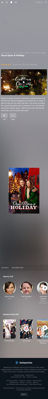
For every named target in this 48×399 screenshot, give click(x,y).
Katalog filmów (29, 375)
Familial (26, 53)
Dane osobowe (37, 380)
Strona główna (6, 53)
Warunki (29, 380)
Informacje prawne (12, 380)
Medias (22, 382)
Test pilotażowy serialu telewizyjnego (17, 384)
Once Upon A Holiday (38, 53)
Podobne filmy (18, 268)
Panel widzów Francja (35, 384)
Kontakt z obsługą (32, 377)
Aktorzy (5, 268)
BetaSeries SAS (14, 382)
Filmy (15, 53)
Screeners (29, 382)
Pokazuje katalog (19, 375)
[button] (9, 293)
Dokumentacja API (16, 377)
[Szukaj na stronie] (46, 2)
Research (35, 382)
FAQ (24, 377)
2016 (20, 53)
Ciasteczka (22, 380)
